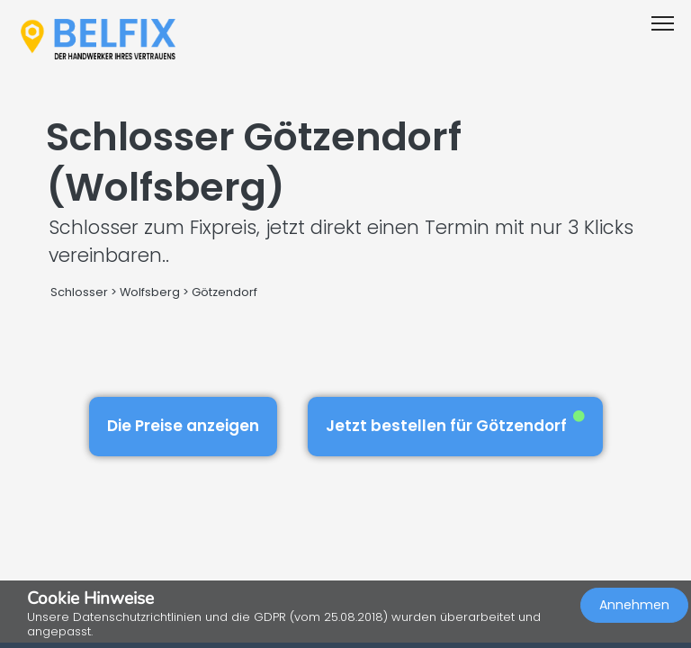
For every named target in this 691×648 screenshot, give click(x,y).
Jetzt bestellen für (455, 423)
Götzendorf (224, 292)
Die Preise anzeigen (183, 425)
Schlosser (79, 292)
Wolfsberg (150, 292)
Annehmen (634, 605)
